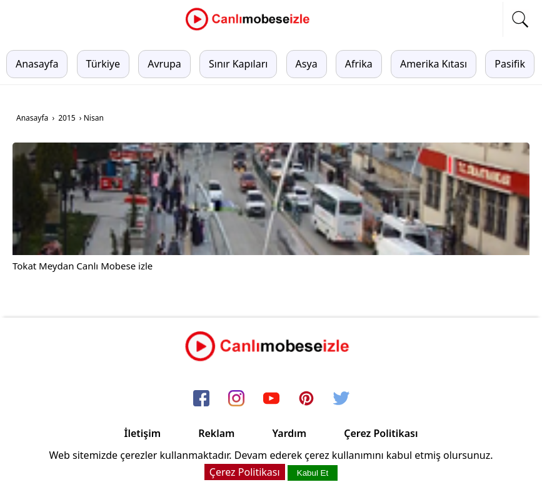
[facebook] (201, 398)
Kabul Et (312, 473)
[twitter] (341, 398)
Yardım (289, 433)
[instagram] (236, 398)
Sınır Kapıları (238, 64)
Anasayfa (37, 64)
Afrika (359, 64)
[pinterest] (306, 398)
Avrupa (164, 64)
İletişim (142, 433)
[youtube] (271, 398)
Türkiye (103, 64)
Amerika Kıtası (433, 64)
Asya (307, 64)
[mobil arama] (520, 19)
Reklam (216, 433)
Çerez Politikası (381, 433)
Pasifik (509, 64)
